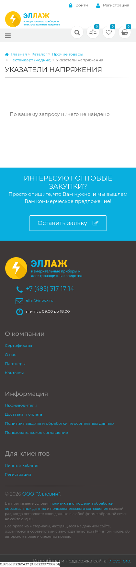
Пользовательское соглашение (36, 432)
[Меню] (8, 35)
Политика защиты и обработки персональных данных (59, 423)
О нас (10, 354)
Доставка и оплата (23, 414)
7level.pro (119, 561)
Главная (16, 54)
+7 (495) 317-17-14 (50, 288)
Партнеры (15, 363)
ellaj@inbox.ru (39, 300)
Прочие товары (67, 54)
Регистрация (112, 5)
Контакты (14, 372)
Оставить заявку (68, 223)
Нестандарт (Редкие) (30, 59)
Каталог (39, 54)
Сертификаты (18, 345)
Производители (21, 405)
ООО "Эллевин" (41, 494)
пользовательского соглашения (79, 509)
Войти (78, 5)
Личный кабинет (22, 465)
